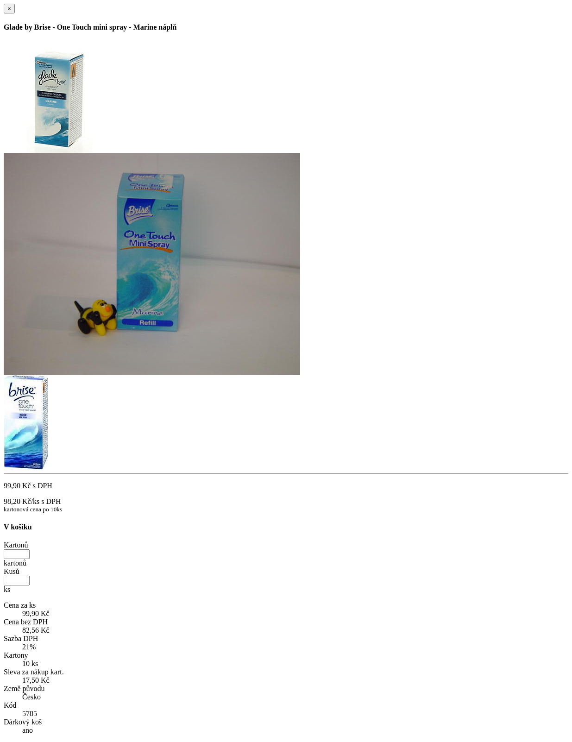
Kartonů (16, 545)
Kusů (11, 571)
